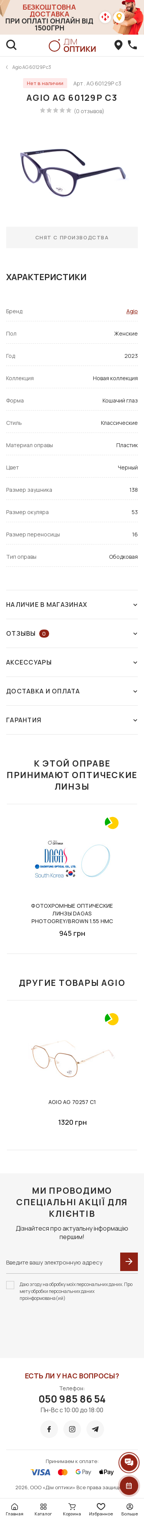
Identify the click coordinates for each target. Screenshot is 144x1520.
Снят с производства (72, 237)
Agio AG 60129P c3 (31, 67)
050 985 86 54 (72, 1399)
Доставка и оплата (72, 691)
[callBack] (132, 45)
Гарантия (72, 720)
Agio (132, 311)
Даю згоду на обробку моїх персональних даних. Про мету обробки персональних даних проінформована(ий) (76, 1291)
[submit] (129, 1262)
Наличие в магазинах (72, 604)
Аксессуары (72, 662)
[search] (11, 45)
